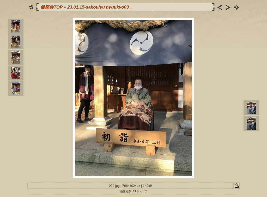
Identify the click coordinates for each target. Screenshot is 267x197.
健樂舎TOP (51, 7)
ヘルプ (142, 191)
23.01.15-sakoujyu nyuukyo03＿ (100, 7)
